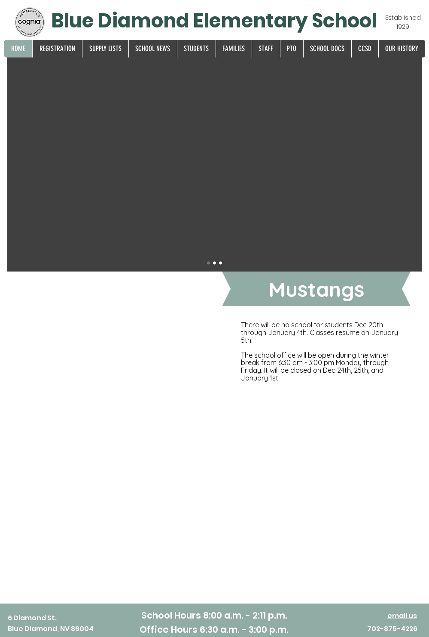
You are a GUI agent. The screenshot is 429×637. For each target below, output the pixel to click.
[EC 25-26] (220, 263)
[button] (57, 48)
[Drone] (208, 263)
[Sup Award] (214, 263)
